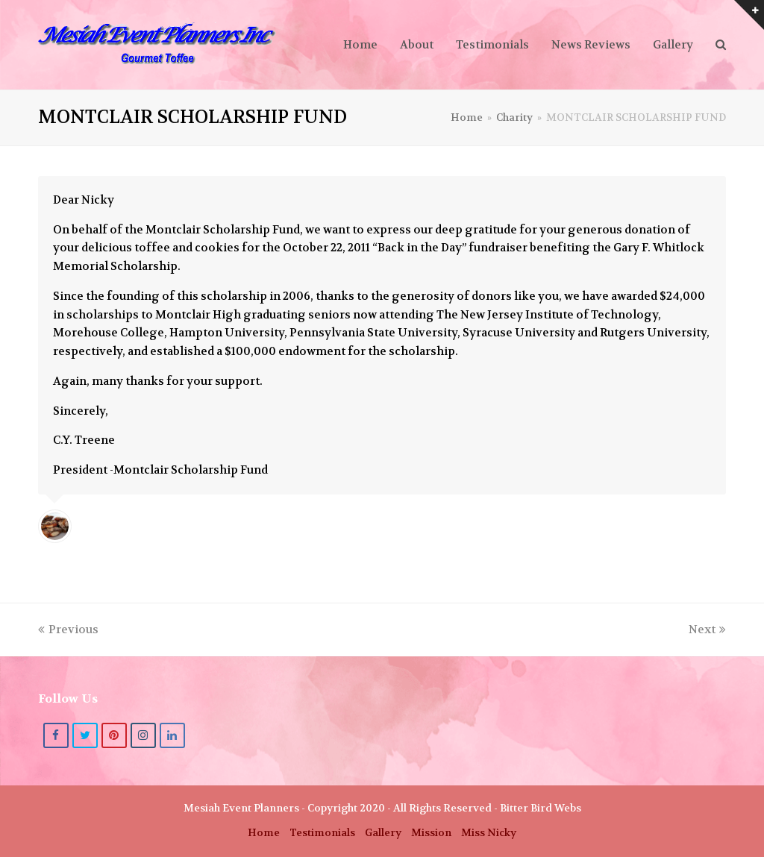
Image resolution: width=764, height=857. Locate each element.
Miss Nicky (488, 832)
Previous (68, 629)
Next (707, 629)
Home (264, 832)
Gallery (383, 832)
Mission (431, 832)
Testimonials (322, 832)
